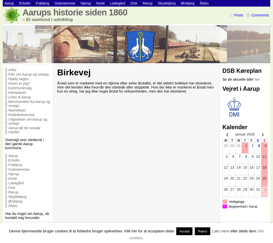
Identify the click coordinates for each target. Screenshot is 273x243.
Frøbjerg (15, 165)
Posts (238, 15)
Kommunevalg (20, 88)
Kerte (12, 178)
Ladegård (16, 183)
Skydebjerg (17, 197)
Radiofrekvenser (21, 115)
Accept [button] (184, 231)
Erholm (14, 160)
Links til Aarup (19, 97)
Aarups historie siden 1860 (75, 12)
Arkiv (12, 70)
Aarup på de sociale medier (24, 130)
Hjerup (13, 174)
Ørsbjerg (15, 201)
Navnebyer (17, 110)
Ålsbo (12, 206)
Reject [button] (202, 231)
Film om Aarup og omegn (28, 74)
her (257, 79)
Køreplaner (17, 93)
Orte (11, 188)
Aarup (13, 156)
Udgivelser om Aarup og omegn (27, 121)
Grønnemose (19, 169)
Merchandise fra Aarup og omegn (29, 104)
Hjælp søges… (20, 79)
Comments (260, 15)
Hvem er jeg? (19, 83)
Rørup (13, 192)
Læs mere (221, 231)
